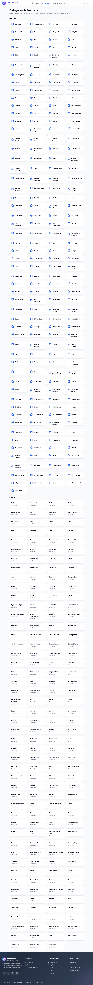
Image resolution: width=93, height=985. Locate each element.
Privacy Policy (28, 982)
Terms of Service (38, 982)
